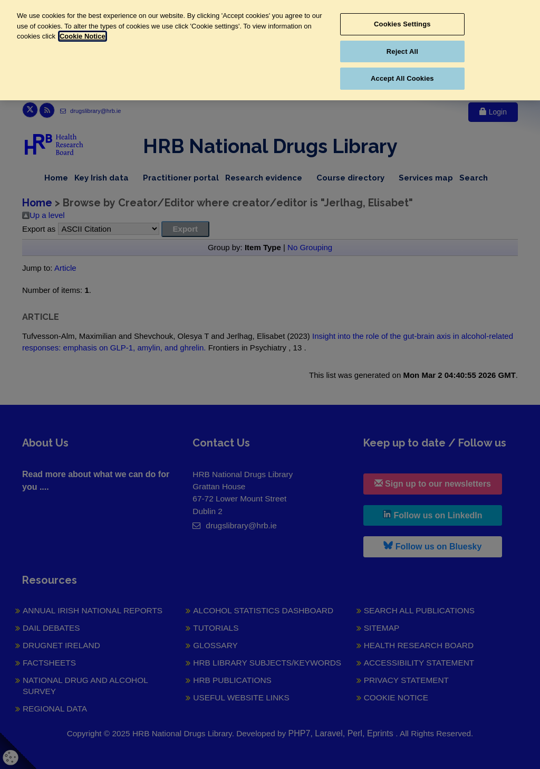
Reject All (402, 51)
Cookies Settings (402, 24)
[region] (270, 50)
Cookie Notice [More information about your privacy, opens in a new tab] (82, 36)
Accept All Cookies (402, 78)
